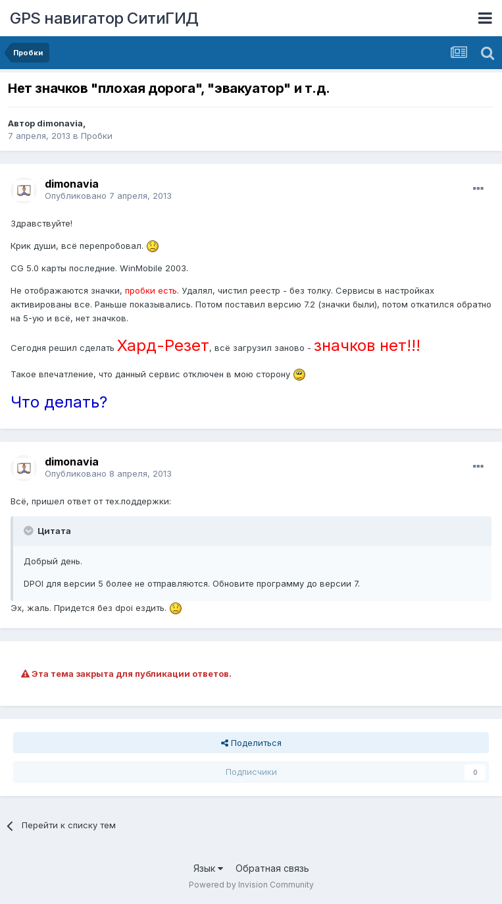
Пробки (97, 135)
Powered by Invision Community (251, 885)
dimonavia (60, 123)
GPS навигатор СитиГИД (104, 18)
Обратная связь (272, 868)
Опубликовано (108, 195)
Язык (208, 868)
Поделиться (251, 743)
